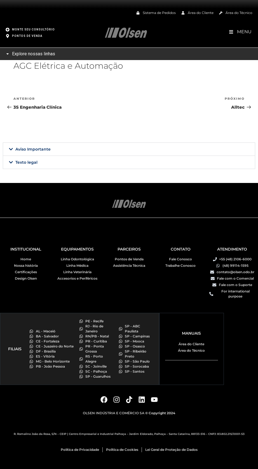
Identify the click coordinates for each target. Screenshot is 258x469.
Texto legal (26, 162)
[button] (129, 149)
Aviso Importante (33, 149)
